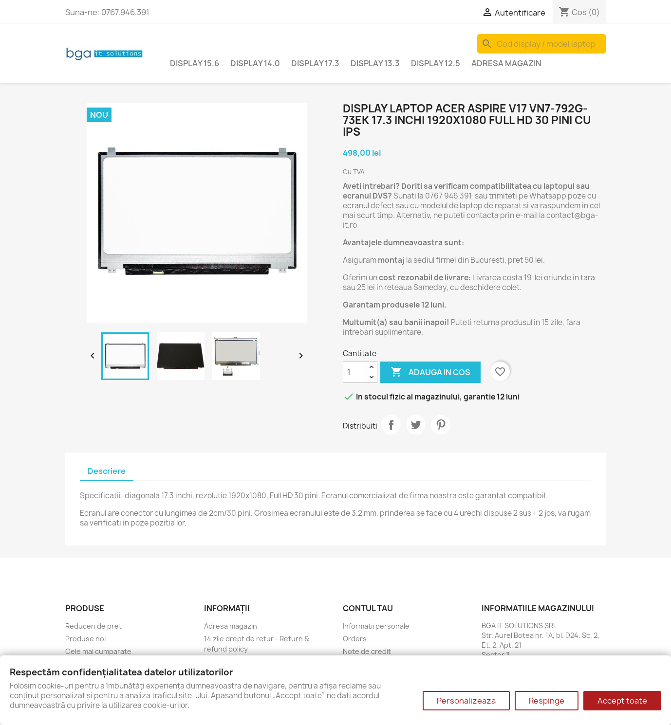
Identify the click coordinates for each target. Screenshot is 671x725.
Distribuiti (391, 425)
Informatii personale (376, 626)
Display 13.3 (375, 63)
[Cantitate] (354, 372)
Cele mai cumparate (98, 651)
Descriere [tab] (107, 471)
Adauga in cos (430, 372)
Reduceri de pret (93, 626)
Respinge (546, 700)
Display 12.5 (435, 63)
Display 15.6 (194, 63)
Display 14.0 (255, 63)
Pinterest (440, 425)
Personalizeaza (466, 700)
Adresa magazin (506, 63)
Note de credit (367, 651)
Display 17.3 (315, 63)
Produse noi (85, 638)
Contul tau (368, 608)
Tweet (416, 425)
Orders (355, 638)
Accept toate (622, 700)
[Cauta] (541, 44)
